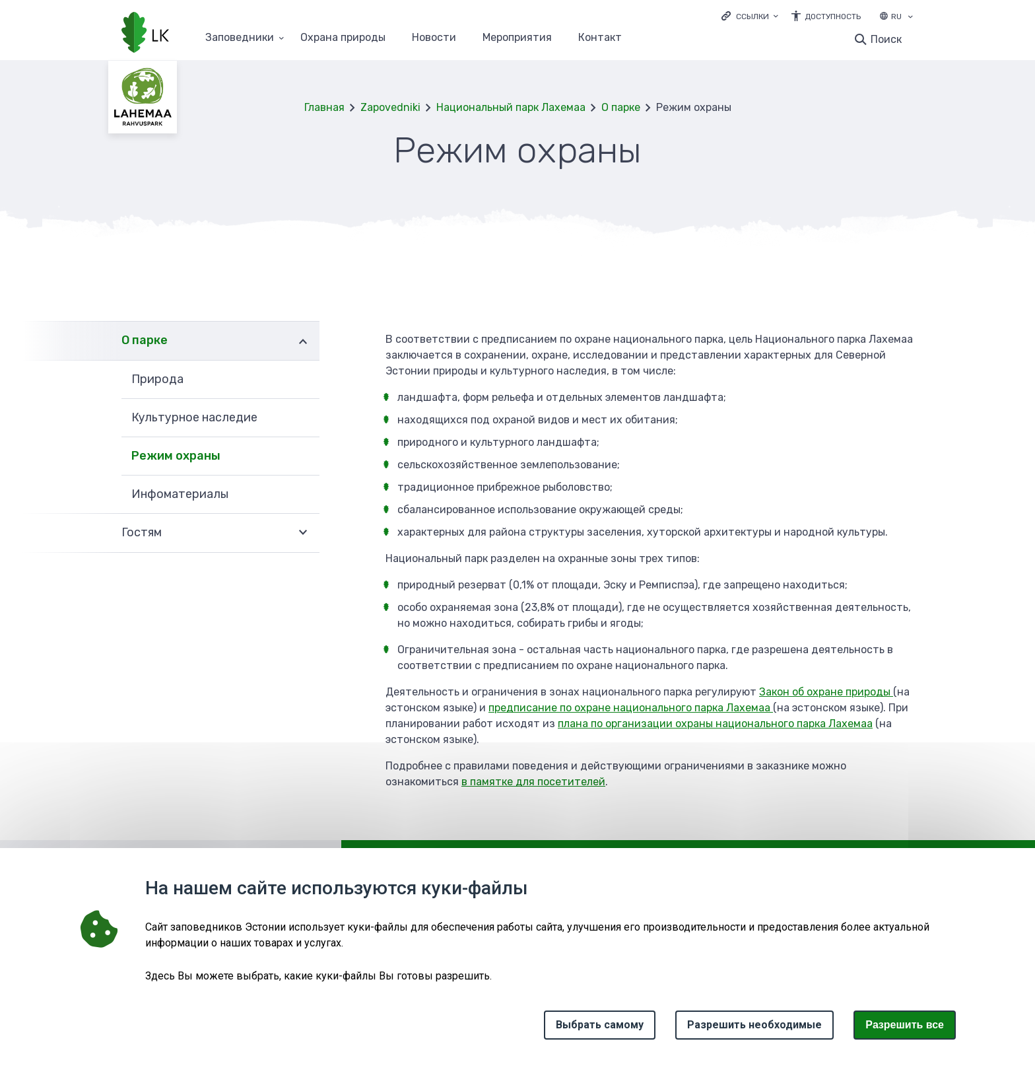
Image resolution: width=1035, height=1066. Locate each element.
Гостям (141, 532)
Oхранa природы (342, 38)
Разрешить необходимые (754, 1024)
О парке (620, 107)
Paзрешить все (904, 1024)
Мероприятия (517, 38)
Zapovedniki (390, 107)
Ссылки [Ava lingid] (752, 16)
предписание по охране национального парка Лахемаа (630, 707)
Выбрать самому (600, 1024)
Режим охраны (175, 455)
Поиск (886, 39)
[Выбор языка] (910, 17)
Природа (157, 379)
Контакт (600, 38)
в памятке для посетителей (533, 781)
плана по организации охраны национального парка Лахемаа (715, 723)
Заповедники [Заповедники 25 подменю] (239, 38)
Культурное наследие (194, 417)
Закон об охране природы (826, 692)
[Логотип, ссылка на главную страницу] (145, 33)
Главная (324, 107)
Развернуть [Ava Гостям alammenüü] (302, 533)
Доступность (833, 16)
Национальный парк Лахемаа (510, 107)
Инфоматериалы (179, 494)
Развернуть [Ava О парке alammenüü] (302, 340)
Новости (434, 38)
